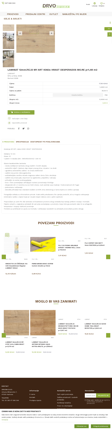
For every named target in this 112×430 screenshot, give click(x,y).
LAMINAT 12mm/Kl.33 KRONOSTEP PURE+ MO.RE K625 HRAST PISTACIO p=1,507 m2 (68, 343)
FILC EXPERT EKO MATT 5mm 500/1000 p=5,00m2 (95, 260)
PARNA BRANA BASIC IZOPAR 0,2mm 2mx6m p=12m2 (42, 281)
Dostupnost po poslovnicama (45, 158)
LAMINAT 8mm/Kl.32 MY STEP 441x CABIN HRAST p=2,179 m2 (14, 361)
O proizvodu (8, 158)
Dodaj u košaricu (22, 129)
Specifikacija (22, 158)
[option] (8, 38)
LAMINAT (11, 90)
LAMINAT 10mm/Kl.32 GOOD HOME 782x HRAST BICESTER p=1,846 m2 (95, 342)
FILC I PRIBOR (8, 275)
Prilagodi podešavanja (100, 426)
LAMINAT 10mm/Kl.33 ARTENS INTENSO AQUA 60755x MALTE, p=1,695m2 (42, 361)
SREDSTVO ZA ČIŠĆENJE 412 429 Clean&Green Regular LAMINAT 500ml (16, 282)
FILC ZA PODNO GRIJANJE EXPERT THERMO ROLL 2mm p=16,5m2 (69, 264)
